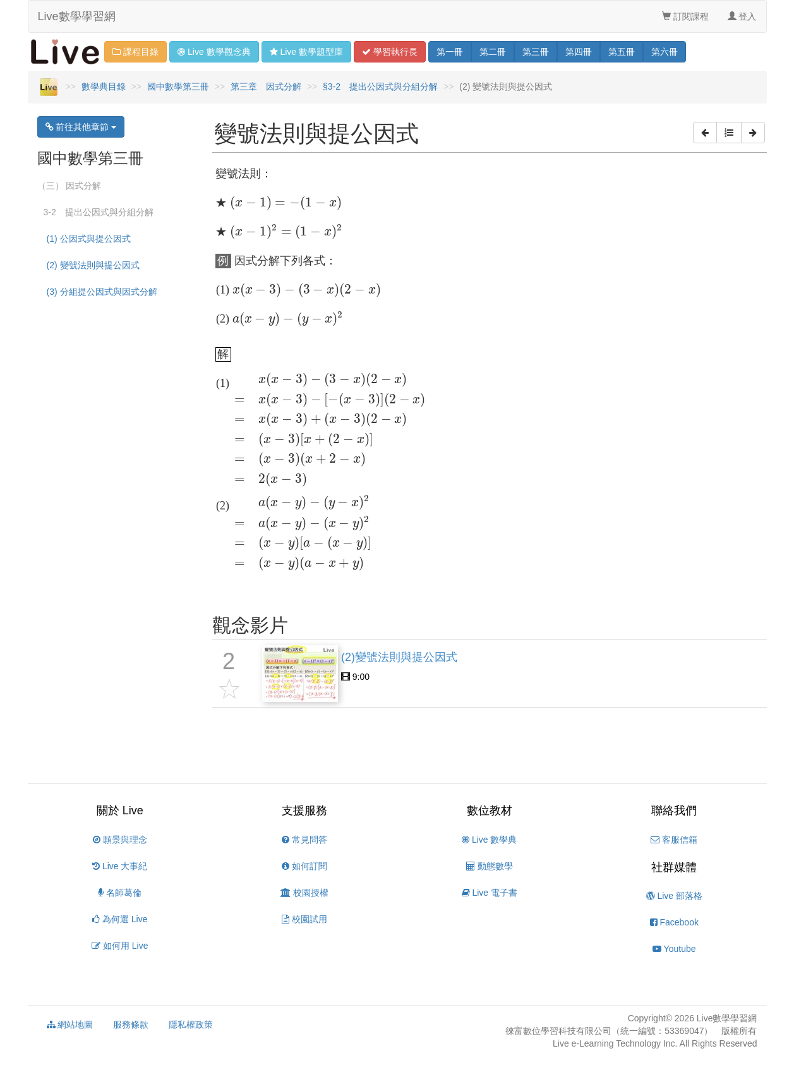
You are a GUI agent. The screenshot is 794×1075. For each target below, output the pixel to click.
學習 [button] (390, 52)
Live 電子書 (489, 893)
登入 (742, 16)
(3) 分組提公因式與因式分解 (102, 292)
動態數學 (489, 866)
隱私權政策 (191, 1024)
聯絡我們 (674, 810)
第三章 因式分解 (266, 86)
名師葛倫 (119, 893)
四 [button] (578, 52)
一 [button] (449, 52)
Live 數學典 (489, 839)
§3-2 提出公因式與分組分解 (380, 86)
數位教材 (489, 810)
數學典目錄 (103, 86)
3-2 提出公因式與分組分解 (98, 212)
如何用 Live (120, 946)
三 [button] (535, 52)
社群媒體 (674, 867)
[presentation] (286, 203)
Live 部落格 (674, 896)
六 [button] (664, 52)
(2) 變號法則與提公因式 (93, 265)
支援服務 (304, 810)
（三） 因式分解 (69, 186)
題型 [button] (306, 52)
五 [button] (621, 52)
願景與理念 (120, 839)
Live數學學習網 (77, 16)
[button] (705, 132)
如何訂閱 (304, 866)
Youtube (674, 949)
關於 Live (120, 810)
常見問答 (304, 839)
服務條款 (130, 1024)
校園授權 (304, 893)
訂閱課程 (685, 16)
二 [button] (492, 52)
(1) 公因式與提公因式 (89, 239)
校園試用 (304, 919)
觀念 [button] (213, 52)
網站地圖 (70, 1024)
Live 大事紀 (119, 866)
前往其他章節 (81, 127)
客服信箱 (674, 839)
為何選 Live (119, 919)
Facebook (674, 922)
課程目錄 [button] (135, 52)
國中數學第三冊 (178, 86)
